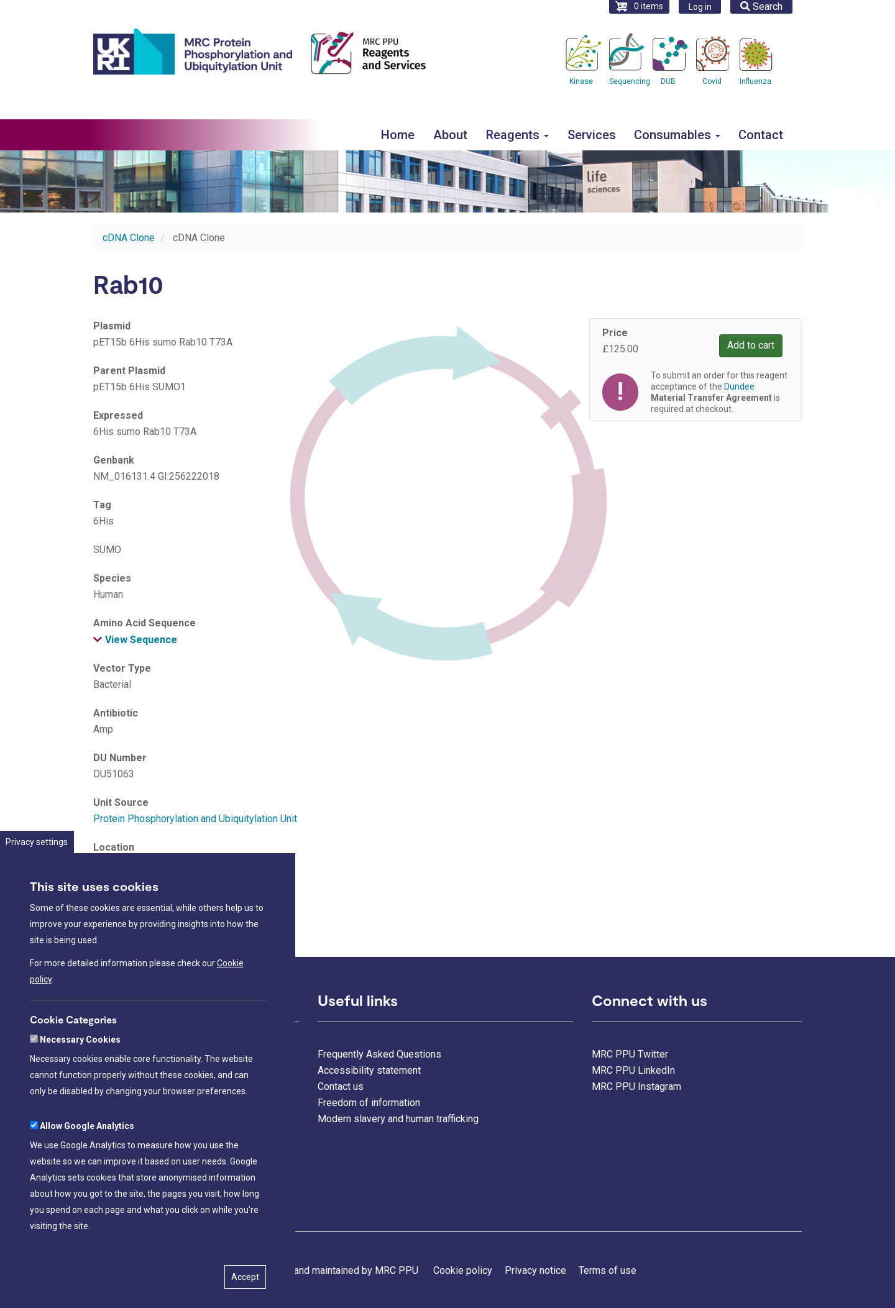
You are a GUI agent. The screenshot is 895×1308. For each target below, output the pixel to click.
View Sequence (141, 640)
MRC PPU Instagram (636, 1086)
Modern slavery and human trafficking (398, 1119)
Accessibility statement (369, 1070)
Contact (760, 134)
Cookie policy (462, 1270)
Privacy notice (535, 1270)
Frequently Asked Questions (379, 1054)
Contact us (341, 1086)
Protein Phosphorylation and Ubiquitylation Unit (195, 819)
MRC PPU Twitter (630, 1054)
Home (398, 134)
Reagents (517, 134)
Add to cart (750, 345)
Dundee (739, 386)
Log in (700, 7)
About (450, 134)
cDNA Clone (129, 238)
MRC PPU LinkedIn (633, 1070)
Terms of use (607, 1270)
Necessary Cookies (80, 1083)
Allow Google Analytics (87, 1169)
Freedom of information (369, 1103)
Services (591, 134)
